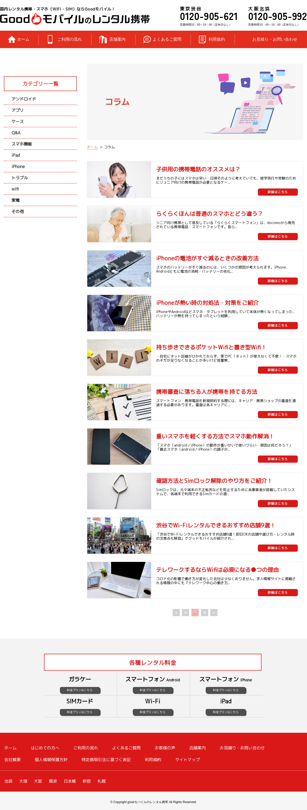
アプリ (18, 110)
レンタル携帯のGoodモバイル (75, 19)
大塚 (23, 781)
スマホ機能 (22, 144)
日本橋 (70, 781)
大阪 (38, 781)
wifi (15, 189)
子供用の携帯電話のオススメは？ (198, 169)
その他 (18, 211)
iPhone (18, 166)
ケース (18, 121)
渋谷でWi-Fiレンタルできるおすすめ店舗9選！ (216, 525)
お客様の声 (165, 748)
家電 (16, 200)
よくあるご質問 (167, 39)
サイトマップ (187, 759)
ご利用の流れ (69, 39)
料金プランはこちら (79, 690)
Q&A (16, 133)
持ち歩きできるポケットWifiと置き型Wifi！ (211, 347)
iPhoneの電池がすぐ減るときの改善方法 (207, 258)
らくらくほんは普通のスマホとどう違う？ (209, 214)
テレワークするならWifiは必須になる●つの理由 (217, 570)
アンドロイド (24, 99)
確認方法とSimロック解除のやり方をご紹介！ (214, 481)
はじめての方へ (45, 748)
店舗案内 (117, 39)
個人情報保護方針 (51, 759)
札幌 (101, 781)
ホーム (23, 39)
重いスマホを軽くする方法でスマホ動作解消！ (215, 436)
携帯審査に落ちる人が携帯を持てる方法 (206, 392)
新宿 (87, 781)
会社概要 (12, 759)
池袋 (8, 781)
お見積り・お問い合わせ (274, 39)
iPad (16, 155)
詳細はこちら (278, 192)
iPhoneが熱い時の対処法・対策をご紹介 (207, 303)
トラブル (20, 178)
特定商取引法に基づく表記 (106, 759)
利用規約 (217, 39)
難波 (53, 781)
